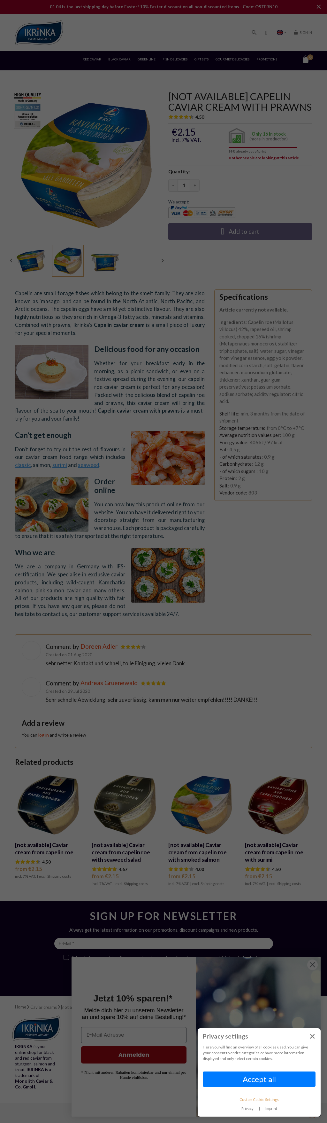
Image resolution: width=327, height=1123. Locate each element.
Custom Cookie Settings (259, 1099)
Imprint (271, 1108)
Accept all (259, 1079)
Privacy (247, 1108)
